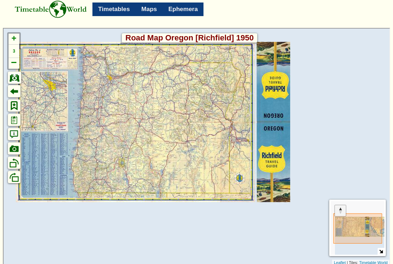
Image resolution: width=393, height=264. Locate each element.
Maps (149, 9)
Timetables (114, 9)
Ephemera (183, 9)
